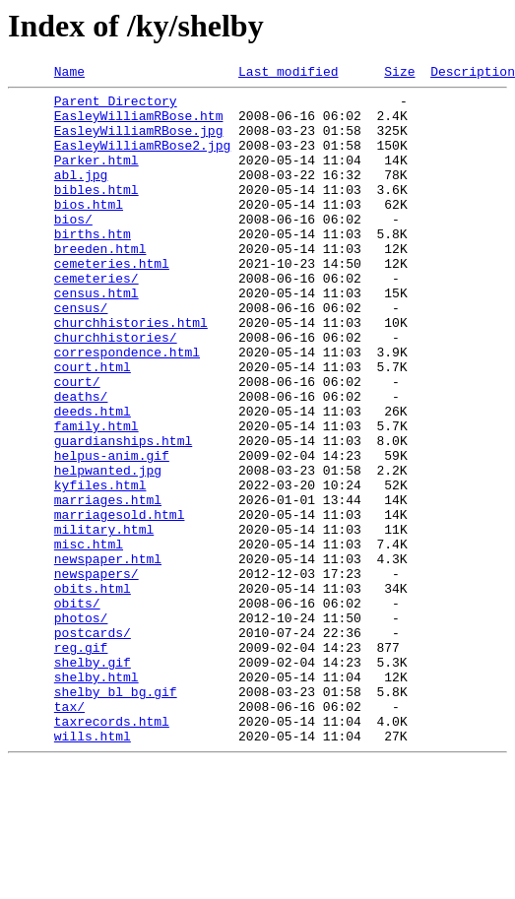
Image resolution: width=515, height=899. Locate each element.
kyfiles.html (100, 567)
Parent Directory (115, 106)
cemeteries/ (96, 319)
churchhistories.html (131, 372)
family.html (96, 496)
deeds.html (92, 478)
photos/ (81, 727)
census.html (96, 337)
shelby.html (96, 797)
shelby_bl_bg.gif (115, 815)
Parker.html (96, 177)
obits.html (92, 691)
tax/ (69, 833)
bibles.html (96, 213)
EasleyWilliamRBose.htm (139, 124)
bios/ (73, 248)
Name (69, 74)
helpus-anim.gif (111, 532)
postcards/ (92, 744)
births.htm (92, 266)
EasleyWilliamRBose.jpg (139, 142)
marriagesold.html (119, 602)
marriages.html (107, 585)
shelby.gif (92, 780)
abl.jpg (81, 195)
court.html (92, 425)
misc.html (88, 638)
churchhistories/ (115, 390)
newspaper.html (107, 656)
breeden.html (100, 283)
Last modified (288, 74)
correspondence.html (127, 408)
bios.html (88, 230)
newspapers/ (96, 673)
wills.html (92, 868)
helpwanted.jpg (107, 549)
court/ (77, 443)
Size (399, 74)
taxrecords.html (111, 851)
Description (472, 74)
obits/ (77, 709)
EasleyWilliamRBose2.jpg (142, 159)
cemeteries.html (111, 301)
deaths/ (81, 461)
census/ (81, 354)
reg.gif (81, 762)
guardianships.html (123, 514)
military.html (104, 620)
